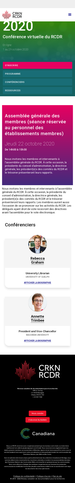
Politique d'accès (44, 476)
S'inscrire (11, 65)
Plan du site (57, 476)
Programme (13, 74)
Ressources (12, 90)
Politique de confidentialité (24, 476)
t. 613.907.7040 (37, 397)
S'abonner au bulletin (37, 420)
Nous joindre (37, 413)
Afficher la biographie (37, 282)
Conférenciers (14, 82)
